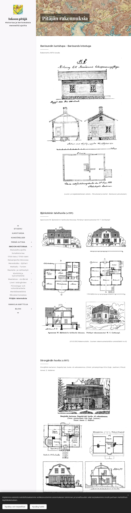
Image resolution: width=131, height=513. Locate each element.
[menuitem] (18, 228)
